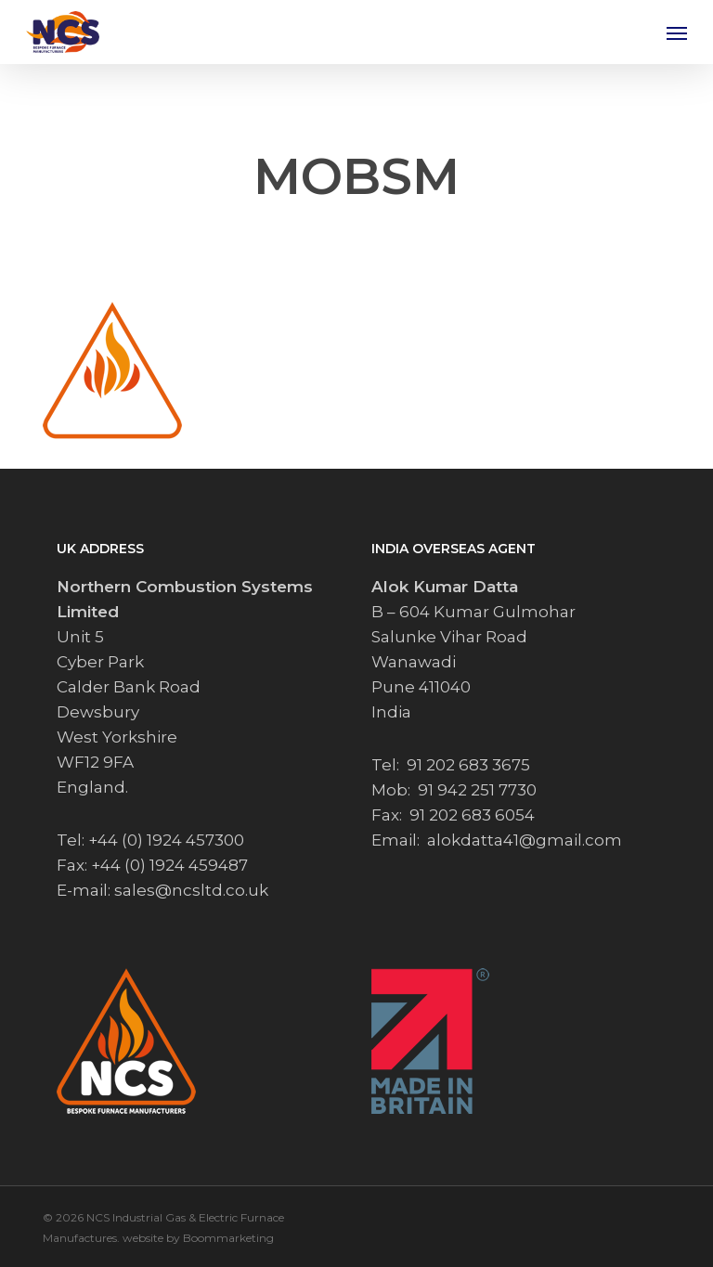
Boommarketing (228, 1238)
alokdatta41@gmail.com (524, 840)
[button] (677, 32)
